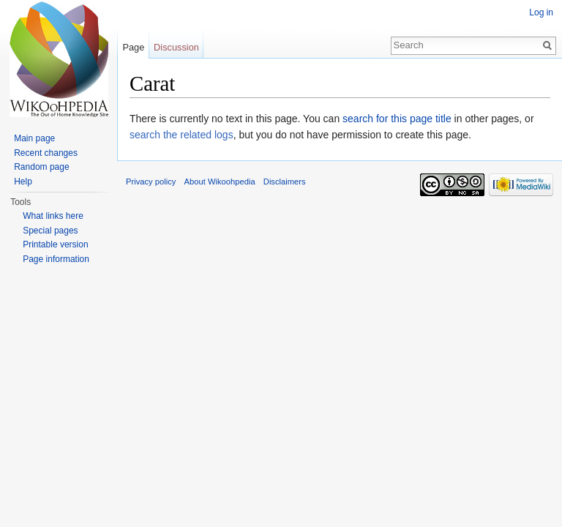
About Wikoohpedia (219, 181)
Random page (41, 167)
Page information (56, 259)
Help (23, 181)
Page (133, 47)
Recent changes (46, 153)
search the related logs (181, 135)
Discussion (176, 47)
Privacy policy (151, 181)
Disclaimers (284, 181)
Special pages (50, 230)
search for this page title (397, 118)
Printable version (55, 244)
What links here (53, 216)
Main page (34, 138)
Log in (541, 12)
